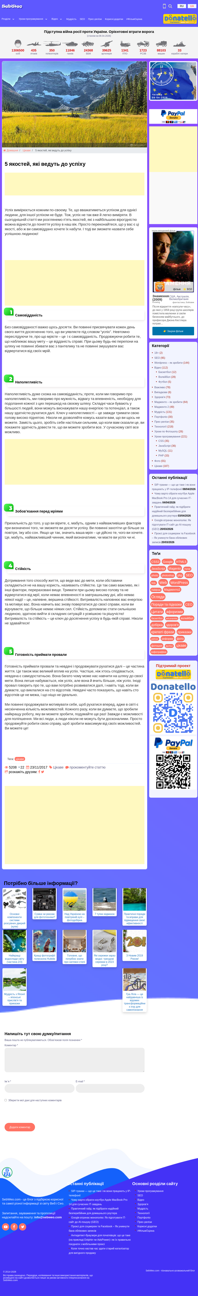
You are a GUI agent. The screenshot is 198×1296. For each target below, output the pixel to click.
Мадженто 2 (161, 406)
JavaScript (164, 445)
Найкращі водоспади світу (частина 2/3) (14, 958)
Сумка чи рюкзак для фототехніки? (44, 915)
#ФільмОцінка (134, 19)
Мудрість (71, 19)
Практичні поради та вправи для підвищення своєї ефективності (134, 918)
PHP (161, 455)
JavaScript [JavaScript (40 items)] (158, 568)
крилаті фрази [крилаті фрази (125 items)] (162, 631)
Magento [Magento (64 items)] (175, 568)
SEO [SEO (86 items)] (189, 575)
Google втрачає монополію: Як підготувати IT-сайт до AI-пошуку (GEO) (171, 524)
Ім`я (8, 1081)
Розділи (6, 18)
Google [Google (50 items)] (168, 561)
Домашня (10, 150)
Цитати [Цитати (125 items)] (157, 611)
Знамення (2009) (160, 297)
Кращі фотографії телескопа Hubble (44, 957)
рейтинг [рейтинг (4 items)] (154, 639)
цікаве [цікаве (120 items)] (181, 645)
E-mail (80, 1081)
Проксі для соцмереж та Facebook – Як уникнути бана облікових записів (173, 538)
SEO (82, 19)
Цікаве (27, 150)
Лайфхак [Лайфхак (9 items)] (156, 589)
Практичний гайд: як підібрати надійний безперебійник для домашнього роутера (171, 511)
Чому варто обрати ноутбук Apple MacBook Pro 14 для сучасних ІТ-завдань (173, 498)
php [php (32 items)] (179, 575)
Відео (55, 18)
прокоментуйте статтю (87, 767)
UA (192, 6)
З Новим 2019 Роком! (134, 957)
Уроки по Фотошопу (166, 431)
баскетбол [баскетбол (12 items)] (157, 618)
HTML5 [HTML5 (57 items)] (181, 561)
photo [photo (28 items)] (154, 575)
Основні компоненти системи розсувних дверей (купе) (14, 920)
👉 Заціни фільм (173, 331)
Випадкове (160, 392)
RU (182, 6)
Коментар (11, 1045)
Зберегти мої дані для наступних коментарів (35, 1100)
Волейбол (164, 376)
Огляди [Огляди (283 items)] (157, 596)
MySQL (162, 450)
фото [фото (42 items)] (180, 638)
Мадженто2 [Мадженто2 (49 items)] (172, 589)
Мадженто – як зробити (168, 402)
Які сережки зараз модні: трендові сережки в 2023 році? (104, 960)
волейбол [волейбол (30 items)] (187, 618)
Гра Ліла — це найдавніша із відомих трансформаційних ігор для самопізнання (134, 1001)
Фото (157, 461)
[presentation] (29, 1114)
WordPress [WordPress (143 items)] (179, 582)
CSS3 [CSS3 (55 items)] (155, 561)
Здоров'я (159, 397)
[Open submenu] (13, 19)
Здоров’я (142, 1204)
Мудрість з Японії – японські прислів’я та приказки (14, 998)
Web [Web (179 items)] (163, 582)
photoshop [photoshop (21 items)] (168, 575)
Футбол (162, 381)
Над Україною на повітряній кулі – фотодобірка (74, 917)
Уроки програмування (31, 18)
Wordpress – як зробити (168, 362)
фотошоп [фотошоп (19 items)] (156, 645)
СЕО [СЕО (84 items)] (188, 604)
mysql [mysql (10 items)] (187, 568)
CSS (161, 440)
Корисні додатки (114, 19)
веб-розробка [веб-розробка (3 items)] (171, 618)
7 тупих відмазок (104, 914)
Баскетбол (164, 372)
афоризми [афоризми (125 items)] (174, 611)
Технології (160, 426)
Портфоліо (160, 416)
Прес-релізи (95, 19)
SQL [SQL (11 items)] (153, 582)
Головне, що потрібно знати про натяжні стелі (74, 958)
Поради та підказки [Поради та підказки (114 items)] (166, 604)
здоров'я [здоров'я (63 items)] (172, 625)
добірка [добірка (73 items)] (157, 625)
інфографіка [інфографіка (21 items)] (158, 652)
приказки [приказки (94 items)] (184, 632)
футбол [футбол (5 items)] (169, 646)
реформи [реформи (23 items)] (167, 638)
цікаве (20, 759)
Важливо (159, 387)
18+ (156, 352)
